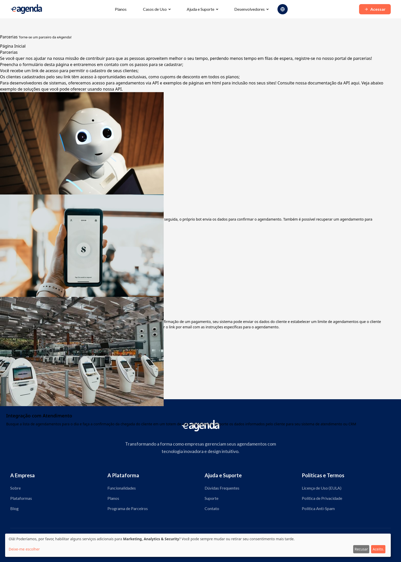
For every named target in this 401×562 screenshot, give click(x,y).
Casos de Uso (155, 9)
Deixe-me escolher (24, 549)
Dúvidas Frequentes (222, 487)
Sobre (15, 487)
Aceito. (378, 549)
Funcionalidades (121, 487)
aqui (355, 83)
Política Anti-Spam (318, 508)
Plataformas (21, 498)
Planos (121, 9)
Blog (14, 508)
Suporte (211, 498)
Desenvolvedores (249, 9)
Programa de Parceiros (127, 508)
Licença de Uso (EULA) (321, 487)
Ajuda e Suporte (200, 9)
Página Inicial (13, 46)
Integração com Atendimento (39, 416)
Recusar (361, 549)
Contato (212, 508)
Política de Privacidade (322, 498)
